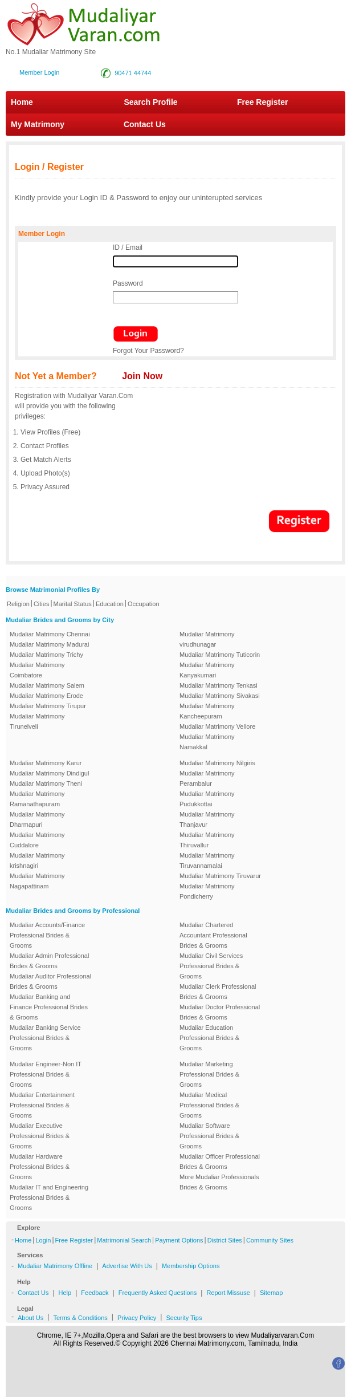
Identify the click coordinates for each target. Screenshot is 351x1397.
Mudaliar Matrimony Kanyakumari (207, 670)
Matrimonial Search (124, 1240)
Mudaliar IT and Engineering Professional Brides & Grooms (49, 1197)
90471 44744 (133, 73)
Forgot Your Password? (148, 351)
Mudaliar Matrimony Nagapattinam (37, 881)
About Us (30, 1317)
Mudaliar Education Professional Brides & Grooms (209, 1037)
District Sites (224, 1240)
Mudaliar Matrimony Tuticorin (219, 654)
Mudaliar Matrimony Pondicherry (207, 891)
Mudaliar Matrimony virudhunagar (207, 639)
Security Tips (184, 1317)
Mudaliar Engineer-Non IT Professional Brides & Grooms (45, 1074)
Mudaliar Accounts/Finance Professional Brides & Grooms (47, 935)
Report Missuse (228, 1292)
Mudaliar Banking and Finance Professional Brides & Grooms (49, 1007)
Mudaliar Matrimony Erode (46, 695)
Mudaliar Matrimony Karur (46, 763)
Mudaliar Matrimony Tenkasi (218, 685)
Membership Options (191, 1265)
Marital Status (73, 603)
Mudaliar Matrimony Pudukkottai (207, 798)
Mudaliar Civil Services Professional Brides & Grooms (211, 966)
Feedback (94, 1292)
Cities (42, 603)
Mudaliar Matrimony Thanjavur (207, 819)
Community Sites (269, 1240)
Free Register (262, 102)
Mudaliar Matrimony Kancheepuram (207, 711)
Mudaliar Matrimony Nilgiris (217, 763)
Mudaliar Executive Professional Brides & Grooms (40, 1136)
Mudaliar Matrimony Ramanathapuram (37, 798)
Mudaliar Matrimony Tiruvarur (220, 875)
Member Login (39, 72)
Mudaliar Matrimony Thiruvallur (207, 839)
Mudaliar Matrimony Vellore (217, 726)
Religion (18, 603)
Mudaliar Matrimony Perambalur (207, 778)
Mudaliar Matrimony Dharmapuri (37, 819)
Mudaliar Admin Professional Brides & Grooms (49, 960)
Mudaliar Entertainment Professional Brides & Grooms (42, 1105)
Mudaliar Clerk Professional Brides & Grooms (217, 991)
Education (110, 603)
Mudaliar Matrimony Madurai (49, 644)
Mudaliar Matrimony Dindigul (49, 773)
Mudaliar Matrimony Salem (47, 685)
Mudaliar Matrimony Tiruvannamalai (207, 860)
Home (22, 102)
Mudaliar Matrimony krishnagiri (37, 860)
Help (65, 1292)
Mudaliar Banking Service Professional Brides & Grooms (45, 1037)
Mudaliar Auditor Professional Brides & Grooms (50, 981)
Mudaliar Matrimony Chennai (50, 634)
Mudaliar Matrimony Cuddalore (37, 839)
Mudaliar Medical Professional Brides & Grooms (209, 1105)
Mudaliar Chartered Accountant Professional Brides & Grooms (213, 935)
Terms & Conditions (80, 1317)
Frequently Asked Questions (158, 1292)
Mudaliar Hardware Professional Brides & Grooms (40, 1166)
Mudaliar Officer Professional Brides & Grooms (219, 1161)
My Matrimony (37, 124)
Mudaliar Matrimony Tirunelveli (37, 721)
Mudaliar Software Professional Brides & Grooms (209, 1136)
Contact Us (138, 124)
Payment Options (179, 1240)
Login (43, 1240)
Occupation (144, 603)
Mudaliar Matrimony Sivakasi (219, 695)
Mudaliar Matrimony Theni (46, 783)
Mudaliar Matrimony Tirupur (48, 705)
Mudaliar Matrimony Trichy (46, 654)
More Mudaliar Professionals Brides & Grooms (219, 1182)
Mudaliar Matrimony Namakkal (207, 741)
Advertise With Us (127, 1265)
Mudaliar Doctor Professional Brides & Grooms (219, 1012)
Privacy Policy (136, 1317)
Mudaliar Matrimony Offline (55, 1265)
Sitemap (271, 1292)
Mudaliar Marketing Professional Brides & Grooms (209, 1074)
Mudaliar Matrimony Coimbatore (37, 670)
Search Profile (150, 102)
